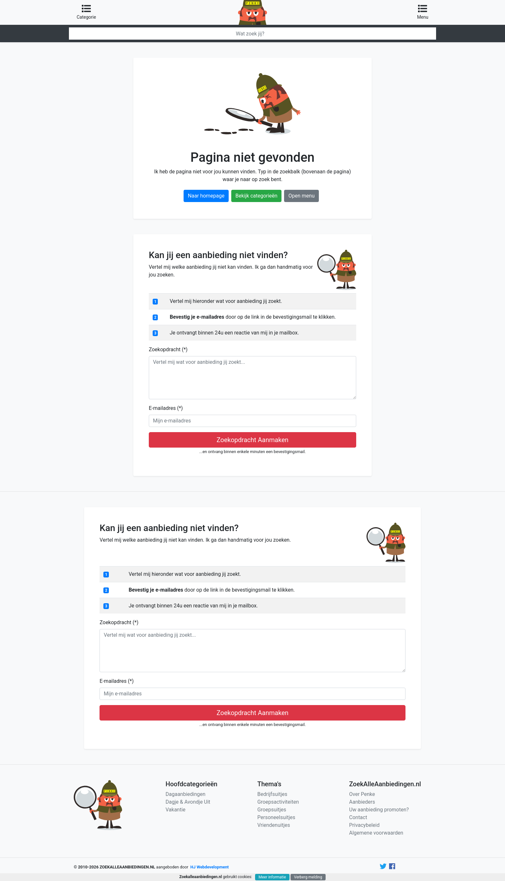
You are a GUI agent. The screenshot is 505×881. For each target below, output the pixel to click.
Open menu (301, 196)
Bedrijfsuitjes (272, 794)
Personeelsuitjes (276, 817)
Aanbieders (362, 802)
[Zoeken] (252, 33)
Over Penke (362, 794)
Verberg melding (308, 877)
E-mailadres (166, 408)
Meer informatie (272, 877)
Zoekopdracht (168, 349)
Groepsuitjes (271, 810)
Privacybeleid (364, 825)
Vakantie (176, 810)
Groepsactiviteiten (278, 802)
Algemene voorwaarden (376, 833)
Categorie (86, 12)
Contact (358, 817)
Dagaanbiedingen (185, 794)
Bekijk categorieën (256, 196)
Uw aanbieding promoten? (379, 810)
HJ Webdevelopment (209, 867)
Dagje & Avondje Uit (188, 802)
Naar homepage (206, 196)
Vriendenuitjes (273, 825)
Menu (422, 12)
